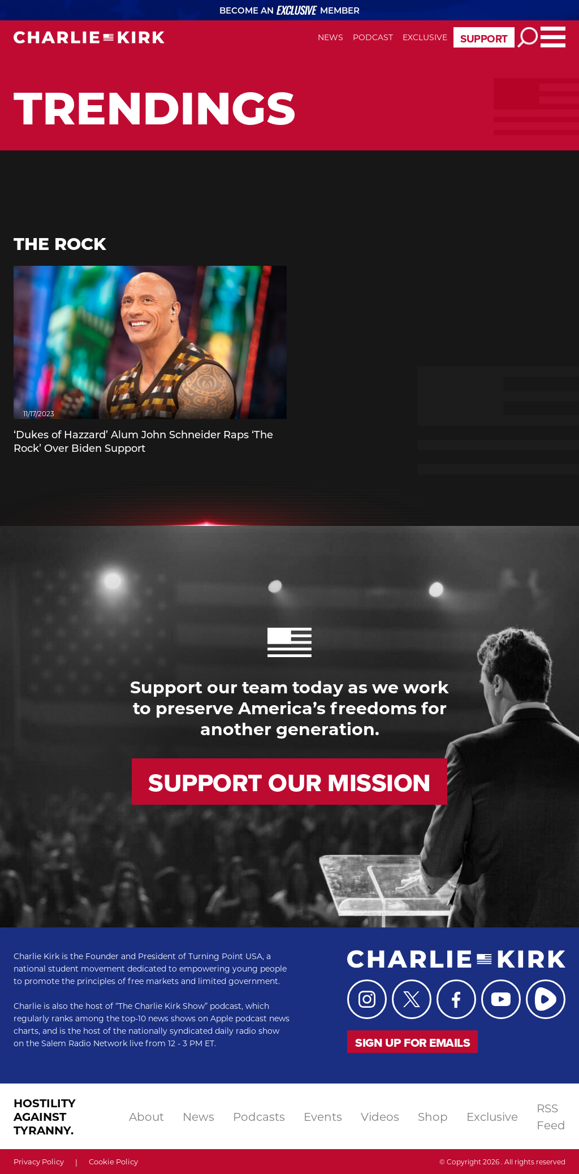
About (146, 1116)
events (323, 1116)
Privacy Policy (39, 1161)
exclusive (492, 1116)
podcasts (259, 1116)
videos (380, 1116)
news (198, 1116)
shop (433, 1116)
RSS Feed (551, 1116)
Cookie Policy (113, 1161)
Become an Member (289, 10)
